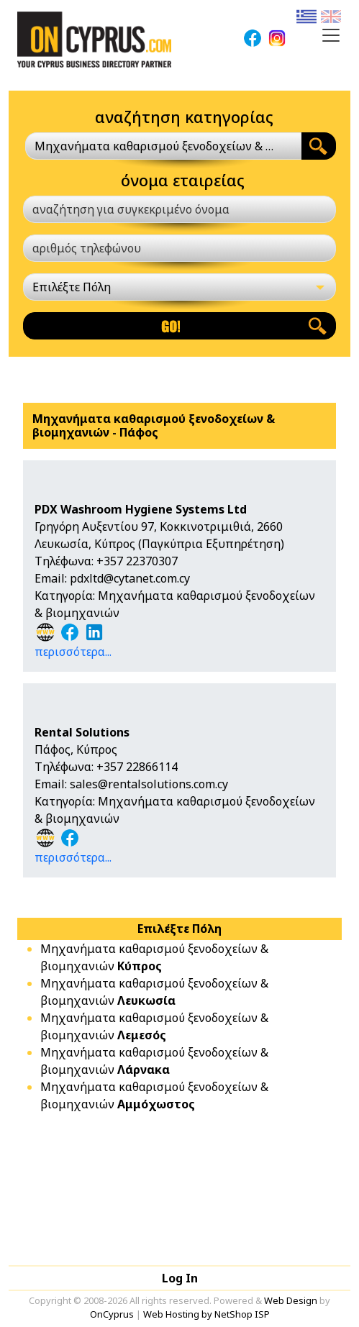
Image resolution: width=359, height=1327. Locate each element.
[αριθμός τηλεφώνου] (179, 248)
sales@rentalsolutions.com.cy (149, 784)
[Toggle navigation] (331, 35)
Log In (180, 1278)
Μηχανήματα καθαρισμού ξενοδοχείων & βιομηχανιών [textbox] (155, 146)
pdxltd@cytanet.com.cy (130, 578)
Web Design (290, 1300)
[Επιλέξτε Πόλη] (179, 287)
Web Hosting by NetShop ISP (206, 1314)
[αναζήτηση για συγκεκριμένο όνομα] (179, 209)
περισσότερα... (73, 652)
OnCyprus (112, 1314)
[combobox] (163, 146)
